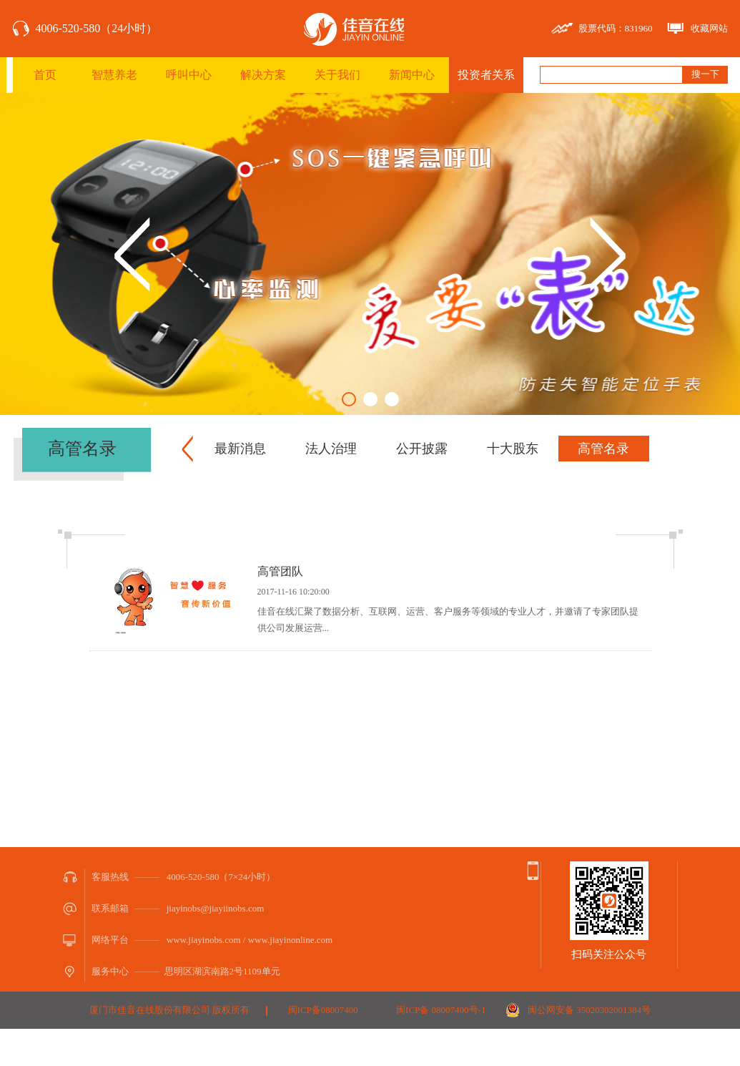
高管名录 (603, 448)
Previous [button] (132, 254)
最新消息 (240, 448)
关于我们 (337, 75)
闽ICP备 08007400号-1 (440, 1009)
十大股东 (512, 448)
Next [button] (608, 254)
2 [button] (370, 399)
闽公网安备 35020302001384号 (589, 1009)
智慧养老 (114, 75)
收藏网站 (709, 28)
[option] (370, 254)
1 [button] (349, 399)
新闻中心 (412, 75)
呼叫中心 (189, 75)
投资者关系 (486, 75)
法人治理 (331, 448)
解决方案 (263, 75)
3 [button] (392, 399)
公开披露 (422, 448)
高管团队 (280, 571)
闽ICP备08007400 (323, 1009)
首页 (45, 75)
